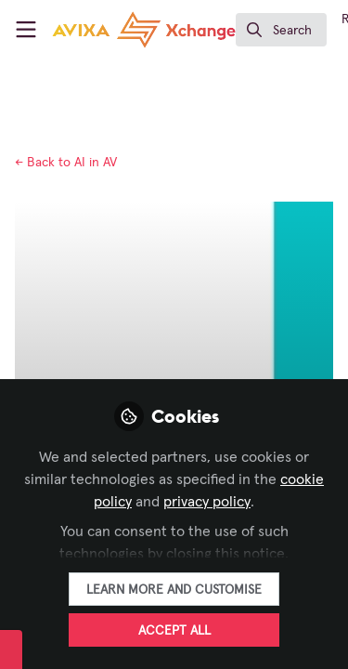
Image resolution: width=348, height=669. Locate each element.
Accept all (174, 630)
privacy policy (207, 501)
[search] (281, 29)
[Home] (144, 29)
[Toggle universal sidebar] (26, 30)
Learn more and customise (174, 590)
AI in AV (66, 162)
